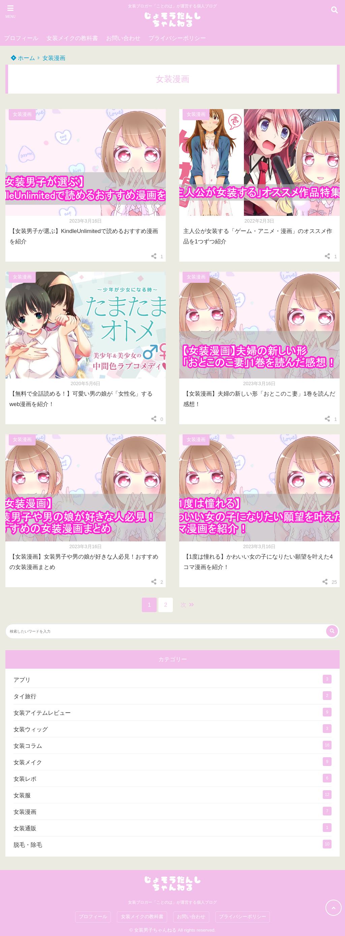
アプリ (22, 680)
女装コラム (27, 746)
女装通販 (24, 828)
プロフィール (21, 38)
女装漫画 (53, 58)
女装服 (22, 795)
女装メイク (27, 762)
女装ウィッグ (30, 729)
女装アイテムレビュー (42, 713)
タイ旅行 (24, 696)
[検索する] (332, 631)
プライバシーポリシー (177, 38)
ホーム (23, 58)
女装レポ (24, 779)
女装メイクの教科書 (72, 38)
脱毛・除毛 (27, 845)
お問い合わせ (123, 38)
